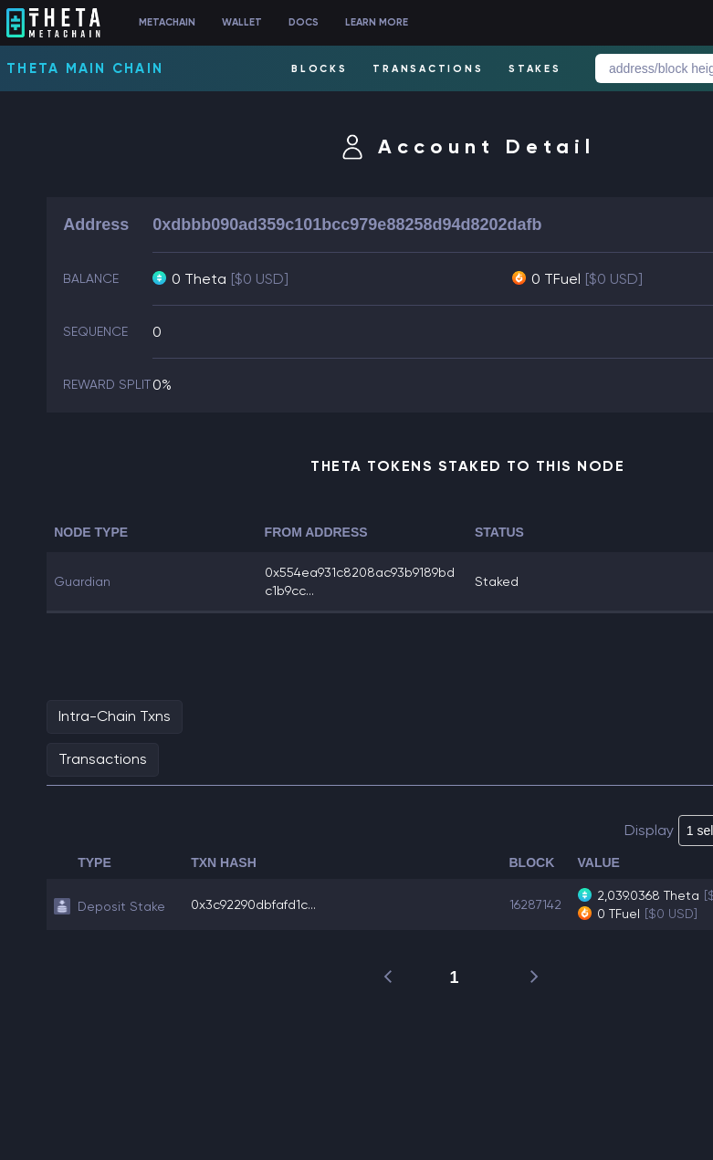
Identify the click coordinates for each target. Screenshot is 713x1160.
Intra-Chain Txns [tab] (114, 716)
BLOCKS (319, 69)
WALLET (242, 22)
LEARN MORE (376, 22)
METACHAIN (167, 22)
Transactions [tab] (102, 759)
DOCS (303, 22)
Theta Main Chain (84, 68)
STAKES (535, 69)
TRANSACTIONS (427, 69)
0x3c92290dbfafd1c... (253, 904)
